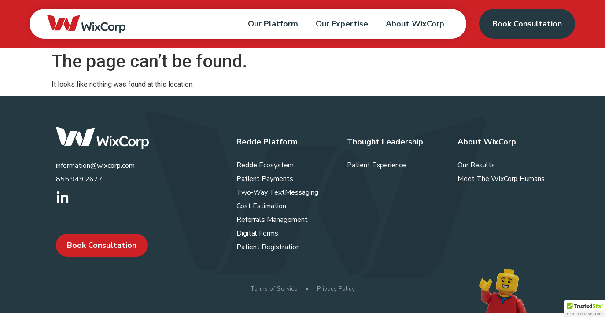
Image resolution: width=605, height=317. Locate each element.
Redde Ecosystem (265, 165)
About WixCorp (415, 23)
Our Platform (273, 23)
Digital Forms (257, 233)
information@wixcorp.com (95, 165)
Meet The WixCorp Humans (501, 179)
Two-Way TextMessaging (277, 192)
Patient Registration (268, 247)
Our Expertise (342, 23)
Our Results (476, 165)
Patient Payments (264, 179)
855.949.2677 (79, 179)
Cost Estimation (261, 206)
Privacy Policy (336, 288)
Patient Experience (376, 165)
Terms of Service (274, 288)
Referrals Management (272, 220)
